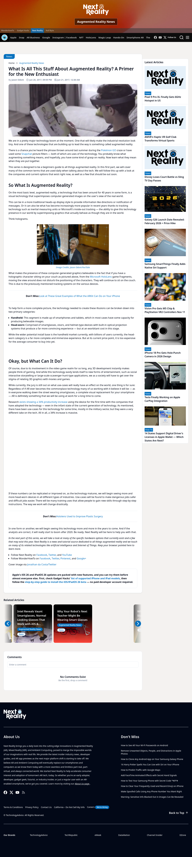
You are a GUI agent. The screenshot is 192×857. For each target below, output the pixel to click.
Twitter (52, 555)
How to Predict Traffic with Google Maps (140, 769)
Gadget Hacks (23, 30)
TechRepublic (71, 835)
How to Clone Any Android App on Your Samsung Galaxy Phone (152, 759)
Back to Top (178, 813)
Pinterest (65, 558)
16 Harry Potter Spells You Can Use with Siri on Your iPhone (150, 764)
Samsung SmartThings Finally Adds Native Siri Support (165, 265)
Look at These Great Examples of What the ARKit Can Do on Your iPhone (79, 296)
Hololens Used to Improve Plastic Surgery (79, 516)
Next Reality (37, 30)
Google (46, 37)
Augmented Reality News (96, 22)
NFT (81, 37)
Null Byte (50, 30)
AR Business (33, 37)
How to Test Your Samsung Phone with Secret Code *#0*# (149, 780)
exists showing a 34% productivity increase (43, 402)
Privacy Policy (32, 807)
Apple (13, 37)
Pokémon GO (108, 150)
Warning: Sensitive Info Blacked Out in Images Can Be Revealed (152, 796)
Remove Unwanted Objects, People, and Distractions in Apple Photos (151, 752)
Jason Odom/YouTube (80, 267)
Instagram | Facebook (64, 37)
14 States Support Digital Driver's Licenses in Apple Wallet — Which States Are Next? (164, 437)
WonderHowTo (7, 30)
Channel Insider (154, 835)
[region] (73, 246)
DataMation (124, 835)
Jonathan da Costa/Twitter (41, 564)
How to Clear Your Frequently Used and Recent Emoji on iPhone (152, 786)
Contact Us (46, 807)
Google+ (81, 558)
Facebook (41, 555)
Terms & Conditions (13, 807)
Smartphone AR (135, 37)
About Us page (82, 783)
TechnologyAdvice (39, 835)
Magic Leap (104, 37)
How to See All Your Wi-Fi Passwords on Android (144, 745)
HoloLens (91, 37)
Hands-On (118, 37)
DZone (183, 835)
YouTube (67, 555)
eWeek (98, 835)
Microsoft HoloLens (101, 276)
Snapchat (26, 153)
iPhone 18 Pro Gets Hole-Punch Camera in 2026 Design (163, 354)
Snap (21, 37)
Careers (98, 807)
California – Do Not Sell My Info (69, 807)
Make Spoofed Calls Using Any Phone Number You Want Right (151, 791)
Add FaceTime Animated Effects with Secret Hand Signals (149, 775)
